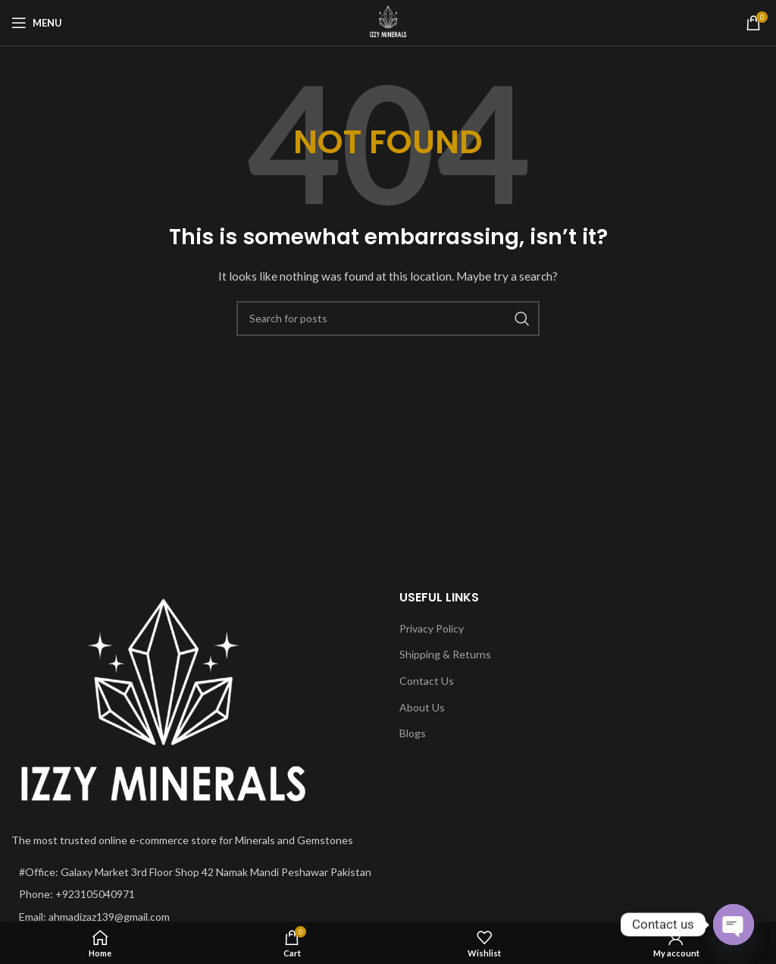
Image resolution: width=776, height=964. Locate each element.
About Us (422, 707)
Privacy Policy (431, 628)
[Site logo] (388, 21)
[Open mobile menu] (37, 23)
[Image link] (162, 701)
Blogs (412, 733)
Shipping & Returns (445, 654)
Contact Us (426, 680)
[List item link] (194, 894)
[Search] (388, 318)
